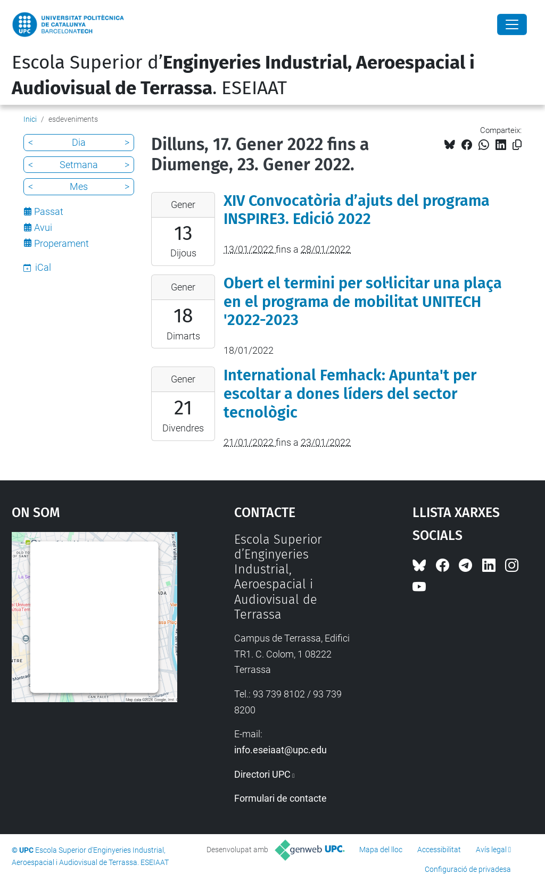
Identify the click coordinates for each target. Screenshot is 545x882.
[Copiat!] (517, 145)
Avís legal (491, 849)
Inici (30, 119)
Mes (79, 186)
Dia (79, 142)
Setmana (79, 164)
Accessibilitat (439, 849)
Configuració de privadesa (468, 869)
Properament (61, 243)
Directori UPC (262, 774)
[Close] (512, 24)
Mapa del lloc (380, 849)
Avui (43, 227)
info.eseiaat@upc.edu (280, 749)
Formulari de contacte (280, 798)
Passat (48, 211)
